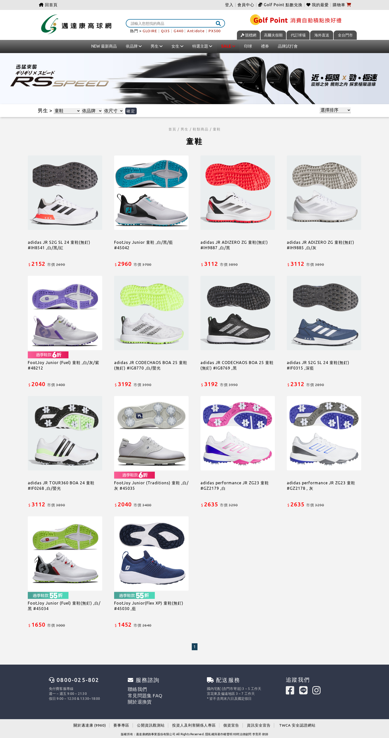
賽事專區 (121, 723)
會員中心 (245, 4)
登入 (229, 4)
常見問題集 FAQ (140, 694)
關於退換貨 (136, 699)
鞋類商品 (201, 129)
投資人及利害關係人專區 (194, 723)
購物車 (342, 4)
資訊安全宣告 (259, 723)
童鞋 (217, 129)
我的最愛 (317, 4)
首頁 (172, 129)
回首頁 (48, 4)
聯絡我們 (135, 689)
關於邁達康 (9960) (89, 723)
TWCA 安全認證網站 (297, 723)
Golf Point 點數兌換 (280, 4)
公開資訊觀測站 (151, 723)
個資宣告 (231, 723)
